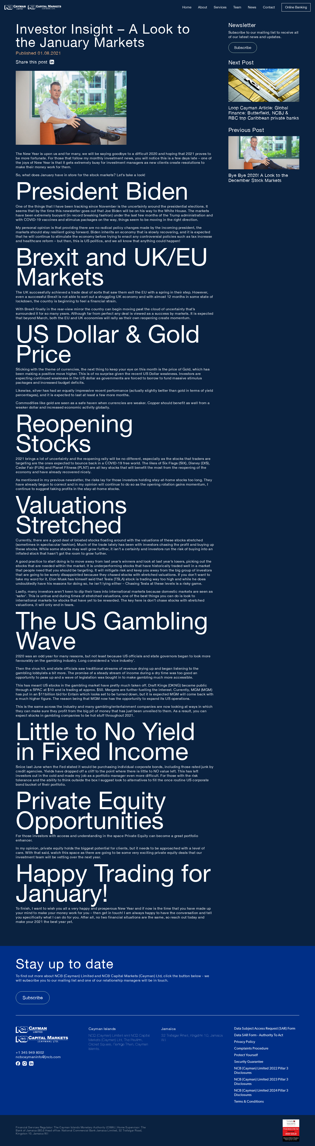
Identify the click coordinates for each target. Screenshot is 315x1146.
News (252, 7)
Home (186, 7)
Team (237, 7)
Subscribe (242, 47)
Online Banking (296, 7)
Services (220, 7)
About (202, 7)
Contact (269, 7)
